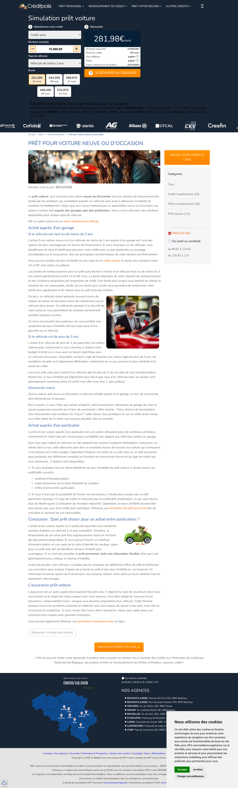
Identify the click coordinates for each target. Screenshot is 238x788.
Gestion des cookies (120, 753)
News (147, 753)
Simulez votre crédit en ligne (187, 157)
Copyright (137, 753)
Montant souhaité (38, 42)
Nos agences (61, 753)
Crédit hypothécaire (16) (183, 194)
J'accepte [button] (182, 769)
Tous (171, 184)
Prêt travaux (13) (179, 214)
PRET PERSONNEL (70, 6)
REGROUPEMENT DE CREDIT (106, 6)
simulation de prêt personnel (127, 508)
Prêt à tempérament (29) (184, 204)
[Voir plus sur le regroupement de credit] (126, 6)
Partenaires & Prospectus (95, 753)
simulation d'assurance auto (96, 621)
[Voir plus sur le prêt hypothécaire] (160, 6)
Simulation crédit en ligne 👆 (119, 647)
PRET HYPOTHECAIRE (145, 6)
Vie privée (74, 753)
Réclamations (159, 753)
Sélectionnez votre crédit (48, 26)
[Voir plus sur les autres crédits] (190, 6)
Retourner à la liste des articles (52, 632)
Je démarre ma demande (112, 73)
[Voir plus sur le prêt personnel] (83, 6)
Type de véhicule (37, 56)
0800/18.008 (181, 233)
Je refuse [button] (198, 769)
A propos (47, 753)
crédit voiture (111, 261)
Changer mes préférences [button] (190, 776)
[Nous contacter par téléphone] (202, 6)
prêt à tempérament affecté (80, 221)
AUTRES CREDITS (177, 6)
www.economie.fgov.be (115, 782)
